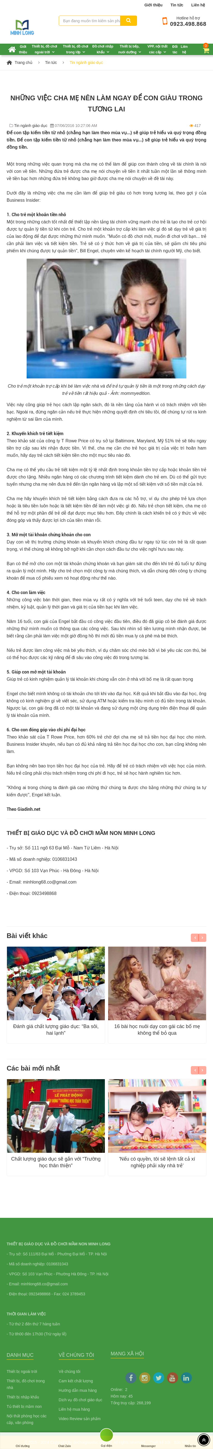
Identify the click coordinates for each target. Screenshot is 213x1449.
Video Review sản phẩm (80, 1418)
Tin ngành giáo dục (86, 62)
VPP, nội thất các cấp (158, 49)
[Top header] (203, 1439)
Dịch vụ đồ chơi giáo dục (80, 1400)
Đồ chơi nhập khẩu (102, 49)
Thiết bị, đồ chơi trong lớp (75, 49)
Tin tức (177, 5)
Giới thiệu (153, 5)
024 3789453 (73, 1294)
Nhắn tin (190, 1441)
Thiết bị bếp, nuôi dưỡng (128, 49)
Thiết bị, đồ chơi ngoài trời (44, 49)
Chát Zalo (64, 1441)
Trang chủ (23, 62)
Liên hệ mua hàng (74, 1409)
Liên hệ (198, 5)
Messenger (148, 1441)
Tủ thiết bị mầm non (24, 1406)
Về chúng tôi (69, 1371)
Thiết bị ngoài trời (22, 1371)
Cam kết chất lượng (76, 1381)
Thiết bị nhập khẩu (23, 1397)
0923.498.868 (188, 24)
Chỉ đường (22, 1441)
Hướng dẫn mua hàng (78, 1390)
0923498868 (44, 893)
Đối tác (175, 49)
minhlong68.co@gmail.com (50, 882)
